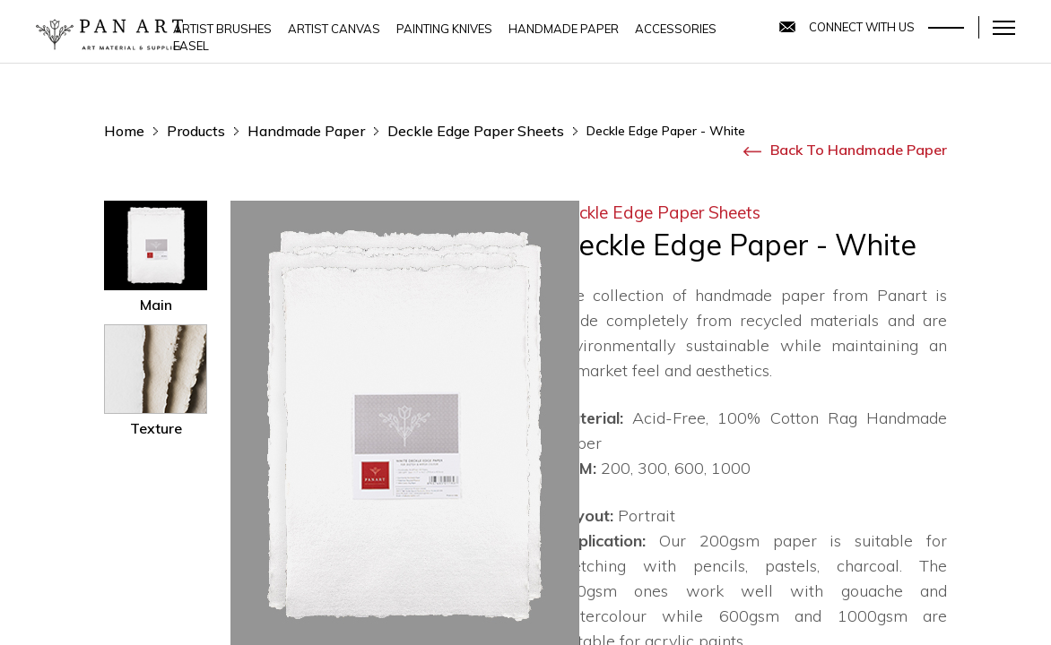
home (124, 131)
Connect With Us (862, 27)
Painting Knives (444, 29)
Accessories (676, 29)
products (196, 131)
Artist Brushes (222, 29)
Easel (191, 46)
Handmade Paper (563, 29)
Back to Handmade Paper (845, 150)
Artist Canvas (334, 29)
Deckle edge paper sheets (475, 131)
